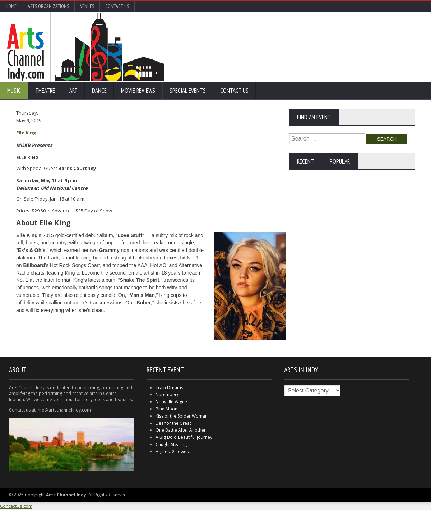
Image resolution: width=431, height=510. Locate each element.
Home (11, 6)
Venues (87, 6)
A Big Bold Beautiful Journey (184, 437)
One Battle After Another (181, 430)
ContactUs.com (16, 506)
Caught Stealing (171, 444)
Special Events (188, 91)
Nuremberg (167, 394)
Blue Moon (166, 409)
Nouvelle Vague (171, 402)
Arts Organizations (48, 6)
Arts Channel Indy (85, 47)
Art (73, 91)
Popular (340, 161)
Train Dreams (169, 388)
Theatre (45, 91)
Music (14, 91)
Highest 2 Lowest (173, 452)
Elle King (26, 132)
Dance (99, 91)
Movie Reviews (138, 91)
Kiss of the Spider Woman (182, 416)
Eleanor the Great (173, 423)
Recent (305, 161)
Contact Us (117, 6)
